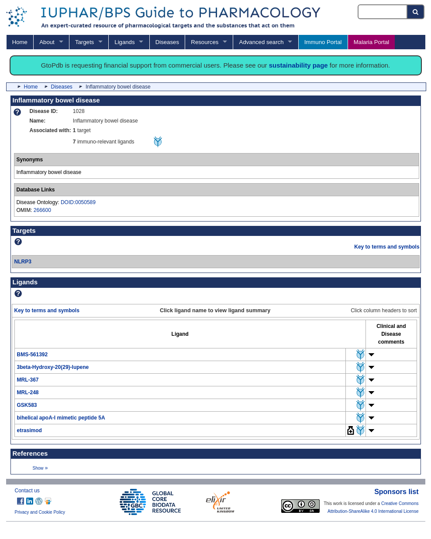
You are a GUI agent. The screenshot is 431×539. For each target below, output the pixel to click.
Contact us (27, 491)
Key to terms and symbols (386, 247)
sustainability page (298, 65)
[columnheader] (179, 334)
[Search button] (415, 11)
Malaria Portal (371, 42)
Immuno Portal (323, 42)
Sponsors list (396, 491)
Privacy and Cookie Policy (40, 512)
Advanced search (261, 42)
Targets (84, 42)
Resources (204, 42)
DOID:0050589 (78, 202)
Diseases (167, 42)
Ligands (124, 42)
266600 (42, 210)
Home (20, 42)
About (46, 42)
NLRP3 (22, 262)
